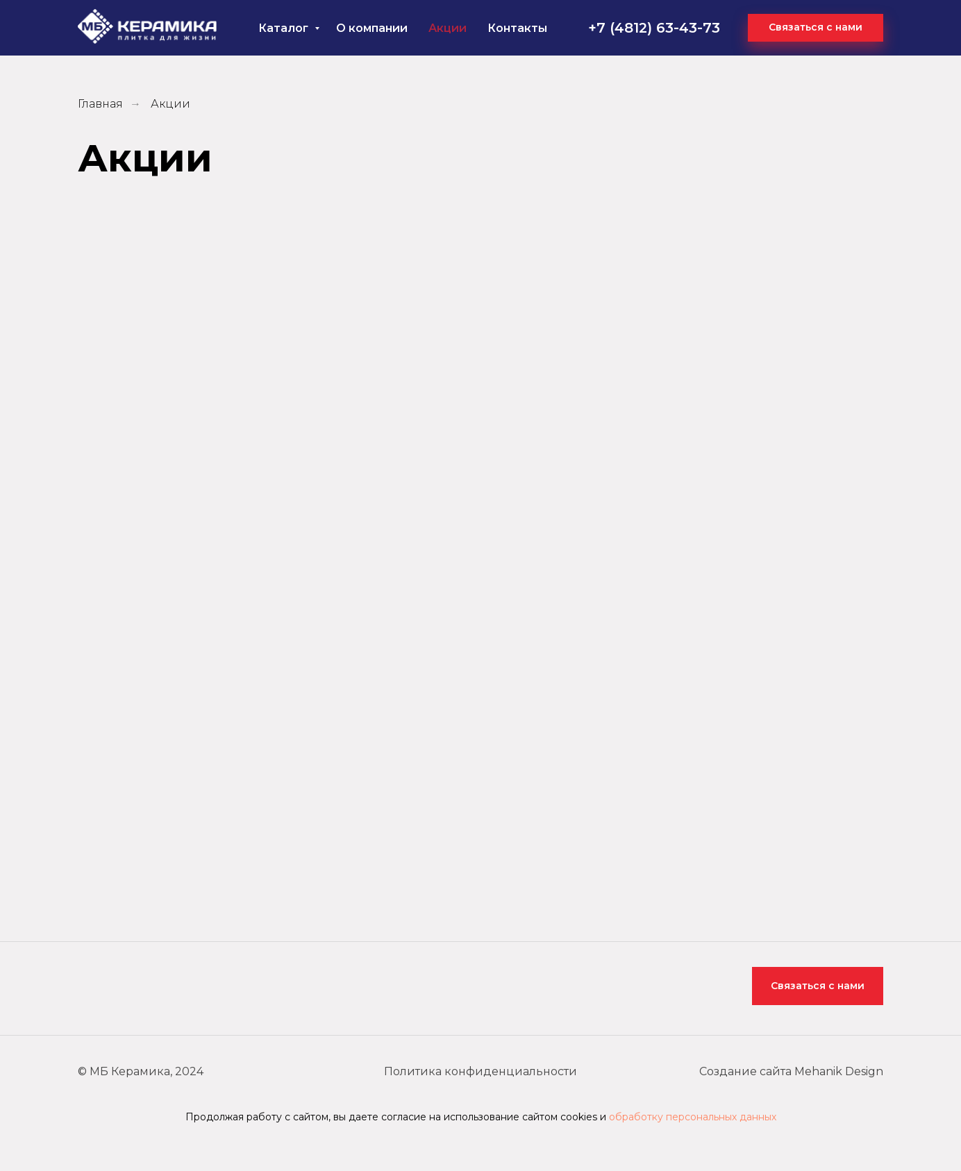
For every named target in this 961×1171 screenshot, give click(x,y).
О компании (372, 28)
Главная (100, 103)
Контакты (517, 28)
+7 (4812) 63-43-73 (654, 27)
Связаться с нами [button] (817, 985)
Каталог (284, 28)
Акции (447, 28)
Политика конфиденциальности (480, 1071)
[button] (815, 28)
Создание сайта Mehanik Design (791, 1071)
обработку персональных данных (692, 1117)
